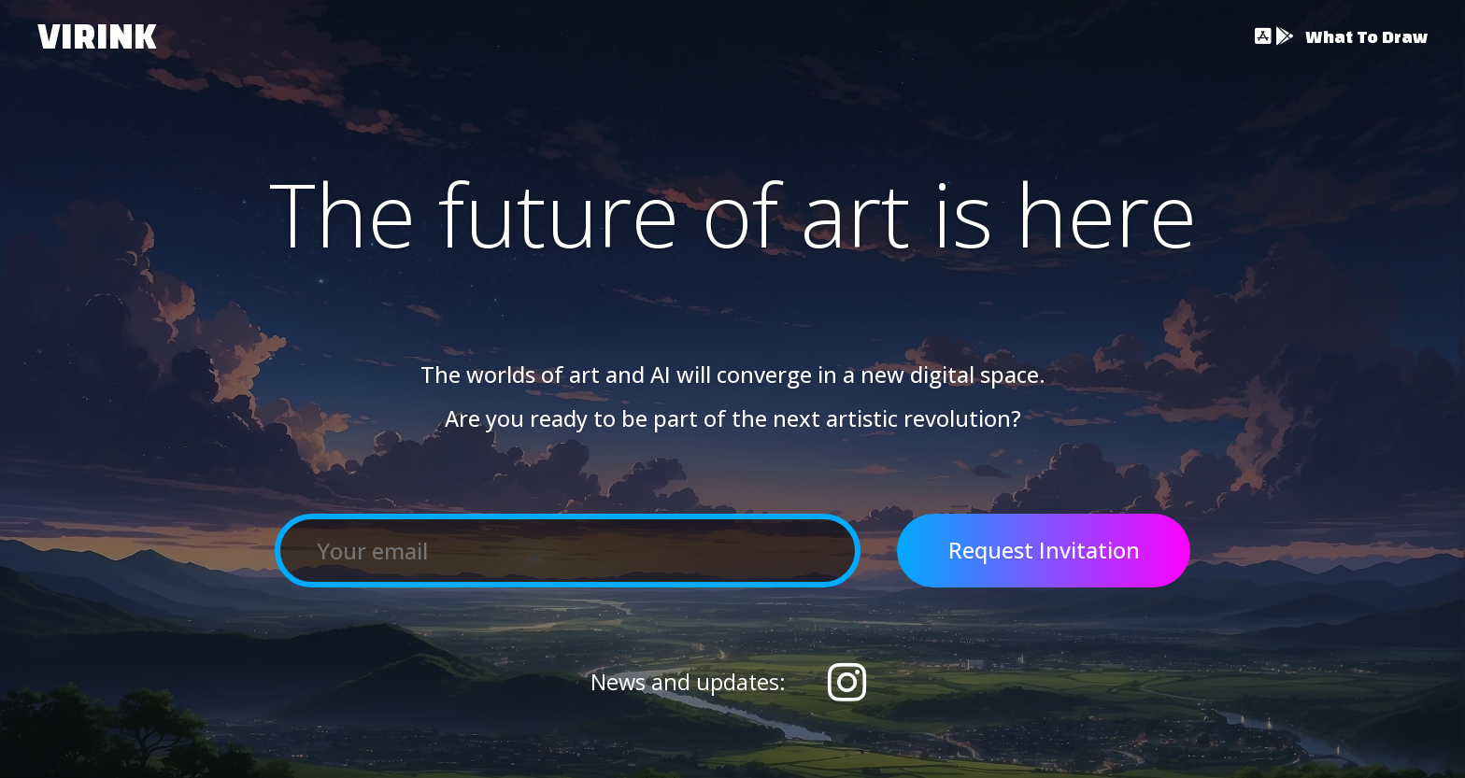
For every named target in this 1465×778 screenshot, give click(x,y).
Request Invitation (1044, 550)
